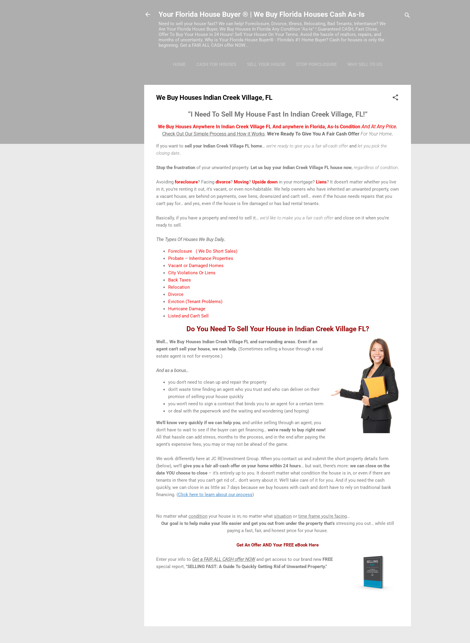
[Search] (407, 16)
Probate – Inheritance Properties (200, 258)
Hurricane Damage (186, 308)
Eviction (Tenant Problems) (195, 301)
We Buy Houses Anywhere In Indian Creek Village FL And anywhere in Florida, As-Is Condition (277, 126)
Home (179, 64)
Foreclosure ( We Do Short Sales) (202, 251)
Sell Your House (266, 64)
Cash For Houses (216, 64)
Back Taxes (179, 280)
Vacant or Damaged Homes (196, 265)
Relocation (179, 287)
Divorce (175, 294)
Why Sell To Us (364, 64)
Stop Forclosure (316, 64)
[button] (395, 98)
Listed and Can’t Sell (188, 316)
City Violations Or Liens (192, 272)
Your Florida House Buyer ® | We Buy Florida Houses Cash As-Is (261, 14)
